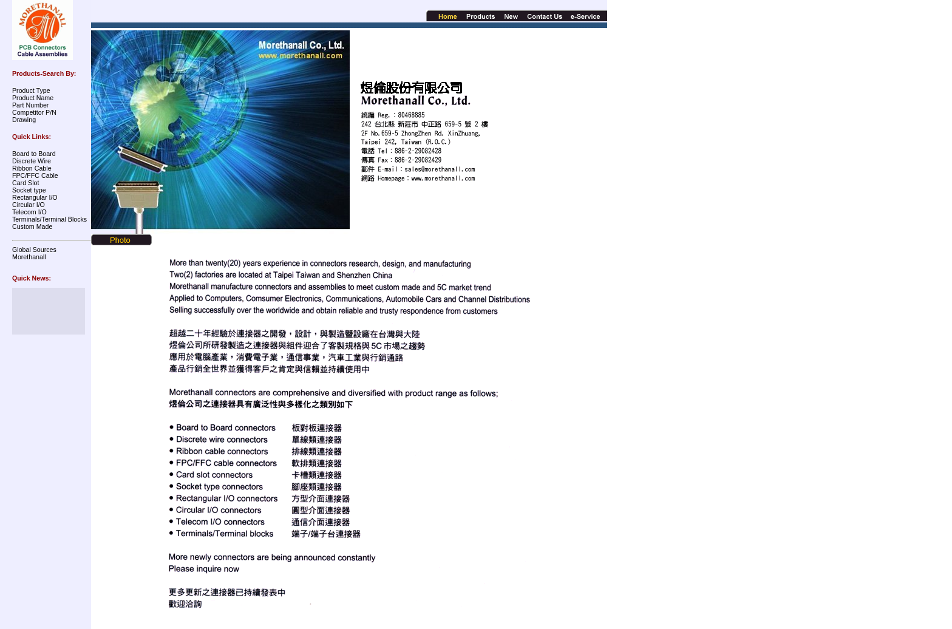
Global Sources (34, 249)
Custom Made (32, 226)
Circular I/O (28, 204)
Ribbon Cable (32, 168)
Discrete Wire (31, 161)
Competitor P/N (34, 112)
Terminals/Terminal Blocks (49, 219)
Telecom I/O (29, 212)
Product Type (31, 90)
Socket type (29, 190)
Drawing (24, 119)
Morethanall (29, 256)
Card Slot (25, 182)
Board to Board (34, 153)
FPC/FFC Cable (35, 175)
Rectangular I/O (35, 197)
